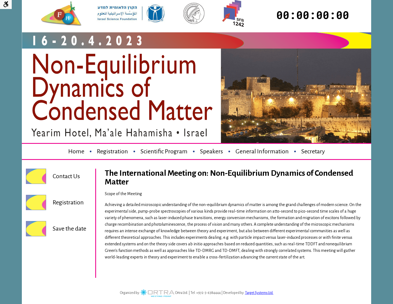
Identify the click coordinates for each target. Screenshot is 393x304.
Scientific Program (164, 151)
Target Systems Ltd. (259, 293)
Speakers (211, 151)
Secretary (313, 151)
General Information (262, 151)
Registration (112, 151)
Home (76, 151)
